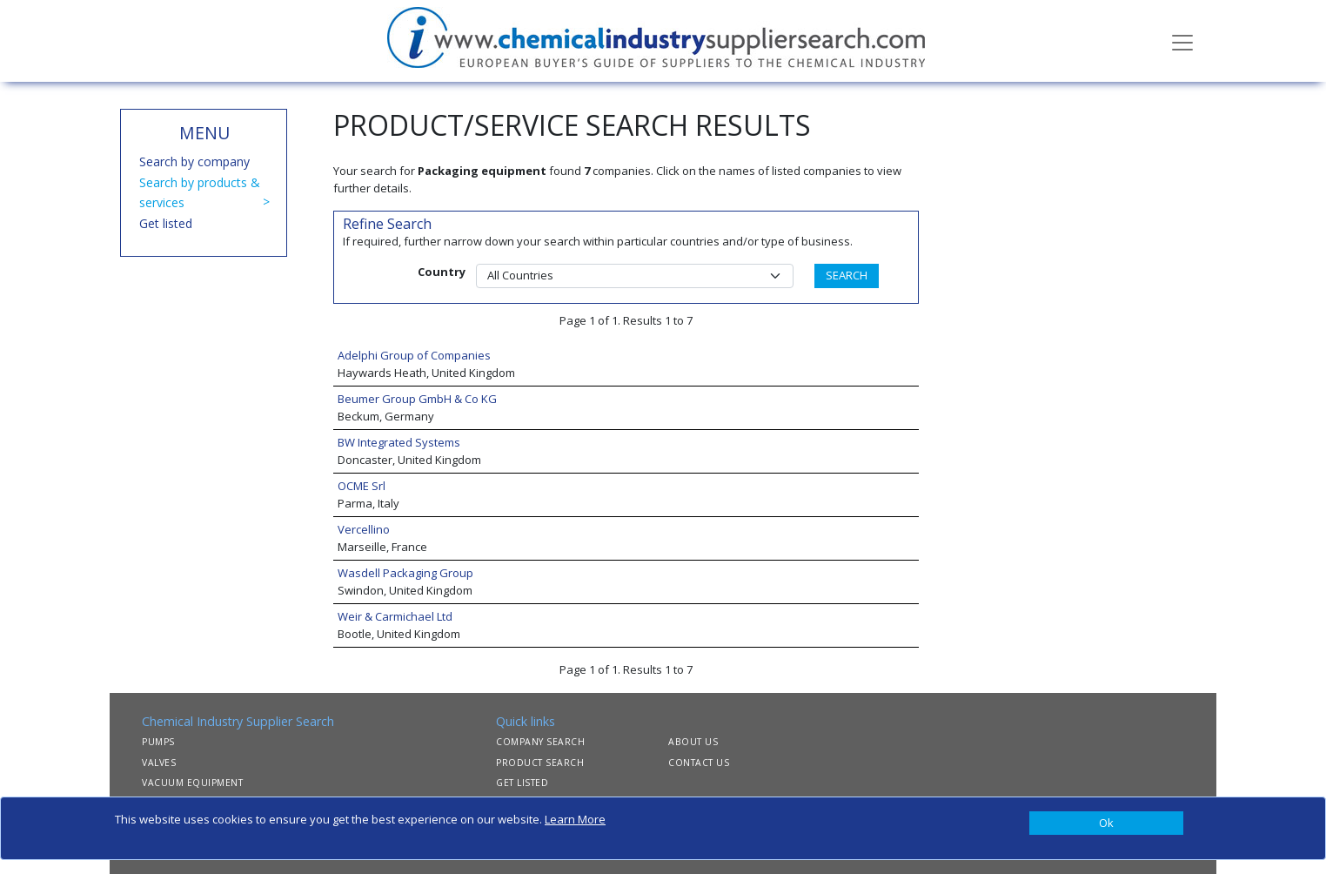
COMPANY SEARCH (540, 742)
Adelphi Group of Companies (414, 355)
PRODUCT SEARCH (540, 762)
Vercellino (364, 529)
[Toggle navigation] (1182, 41)
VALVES (159, 762)
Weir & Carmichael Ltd (395, 616)
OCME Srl (361, 486)
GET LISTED (522, 783)
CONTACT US (698, 762)
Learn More (575, 819)
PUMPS (158, 742)
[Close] (1106, 823)
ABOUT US (693, 742)
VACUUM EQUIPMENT (192, 783)
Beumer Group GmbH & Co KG (417, 399)
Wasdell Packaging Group (405, 573)
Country (441, 271)
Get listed (165, 223)
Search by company (194, 161)
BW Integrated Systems (399, 442)
